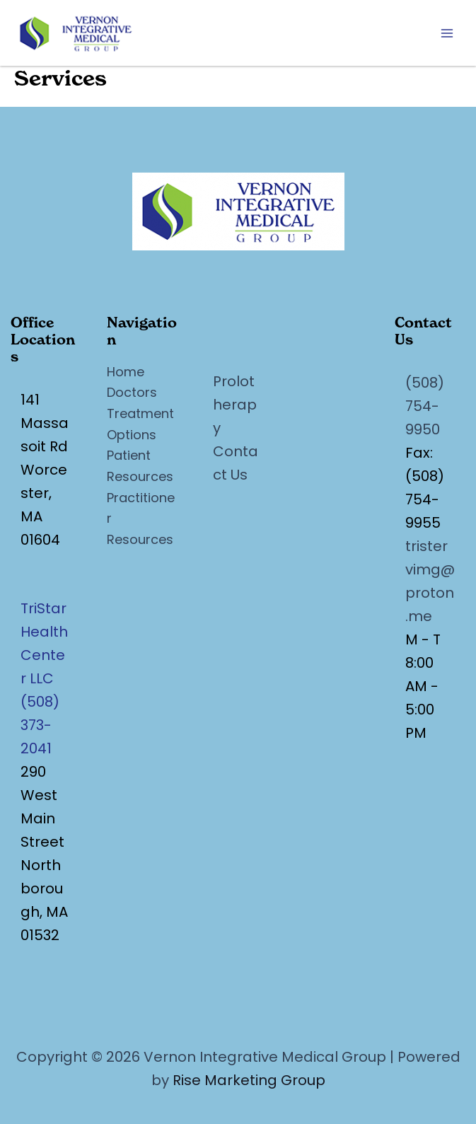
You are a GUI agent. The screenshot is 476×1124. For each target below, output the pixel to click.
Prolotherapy (235, 404)
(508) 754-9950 (424, 406)
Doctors (132, 392)
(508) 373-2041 (40, 725)
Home (125, 372)
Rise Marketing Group (249, 1080)
